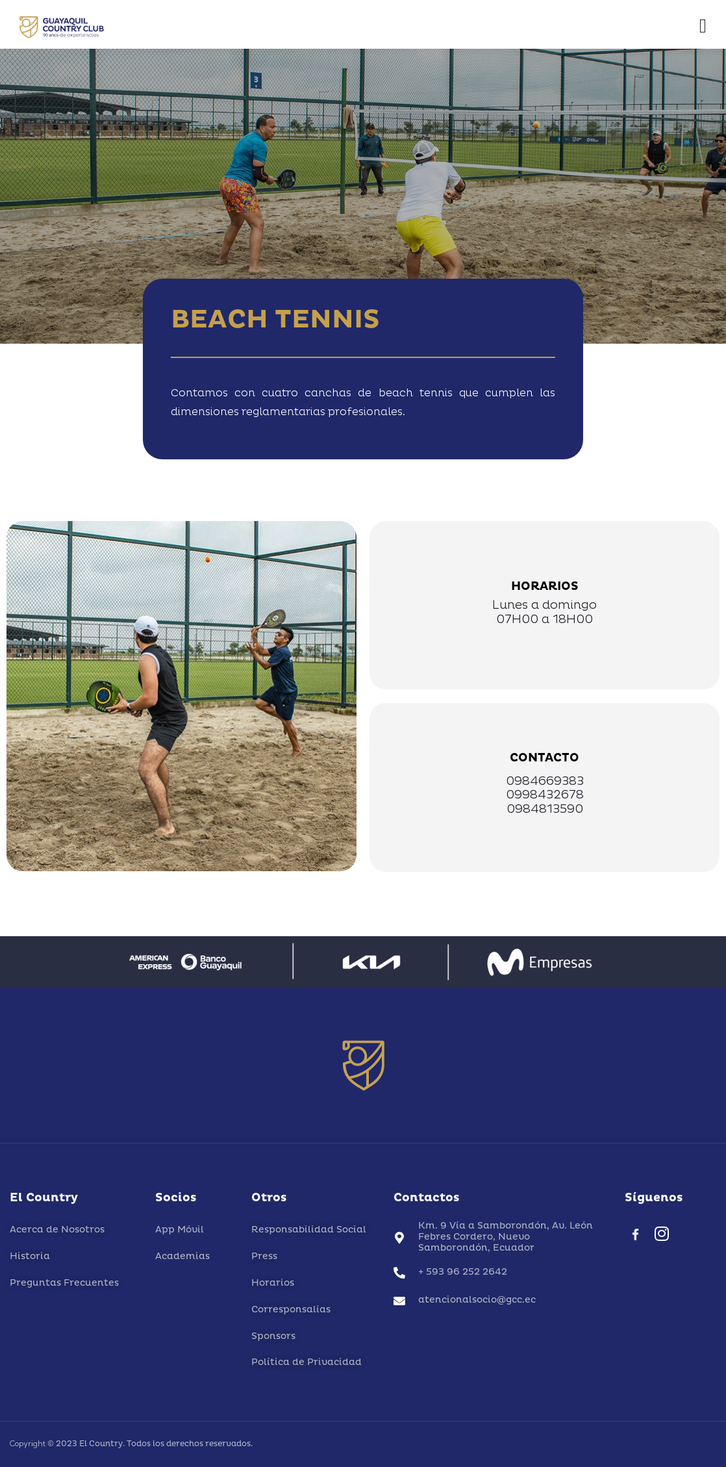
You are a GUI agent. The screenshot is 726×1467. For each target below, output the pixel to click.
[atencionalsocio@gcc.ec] (399, 1301)
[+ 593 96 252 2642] (399, 1273)
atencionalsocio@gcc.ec (477, 1299)
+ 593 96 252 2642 (462, 1271)
